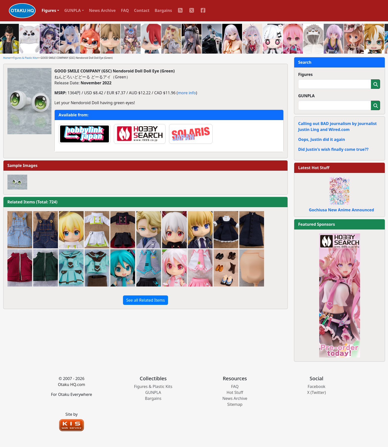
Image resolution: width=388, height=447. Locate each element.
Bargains (163, 10)
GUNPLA (306, 95)
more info (187, 93)
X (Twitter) (316, 392)
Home (6, 58)
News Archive (102, 10)
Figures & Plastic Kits (25, 58)
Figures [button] (49, 10)
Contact (141, 10)
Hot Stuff (235, 392)
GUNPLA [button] (72, 10)
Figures (305, 74)
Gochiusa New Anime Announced (341, 210)
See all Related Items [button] (145, 300)
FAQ (125, 10)
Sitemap (234, 404)
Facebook (316, 386)
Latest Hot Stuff (313, 167)
